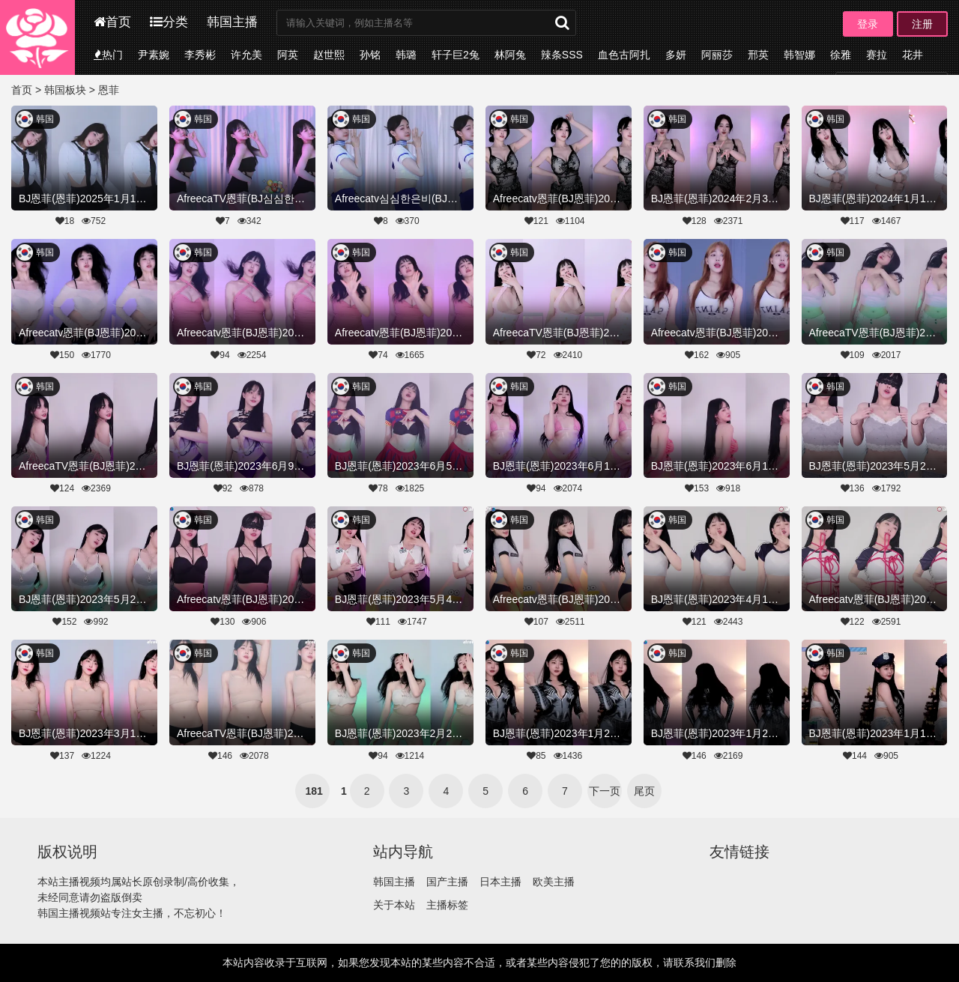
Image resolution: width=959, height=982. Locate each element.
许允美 (246, 55)
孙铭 (370, 55)
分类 (169, 22)
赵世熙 (329, 55)
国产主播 (447, 882)
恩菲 (108, 90)
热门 (108, 55)
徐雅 (840, 55)
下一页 (604, 791)
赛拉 (876, 55)
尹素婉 (153, 55)
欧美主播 (554, 882)
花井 (912, 55)
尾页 (644, 791)
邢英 (758, 55)
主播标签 (447, 905)
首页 (112, 22)
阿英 (287, 55)
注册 (922, 24)
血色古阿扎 (624, 55)
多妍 (675, 55)
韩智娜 (799, 55)
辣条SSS (562, 55)
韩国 (45, 119)
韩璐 (406, 55)
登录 (867, 24)
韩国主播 (232, 22)
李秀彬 (200, 55)
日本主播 (500, 882)
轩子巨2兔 (456, 55)
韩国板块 (65, 90)
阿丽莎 (717, 55)
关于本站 (394, 905)
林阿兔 (510, 55)
